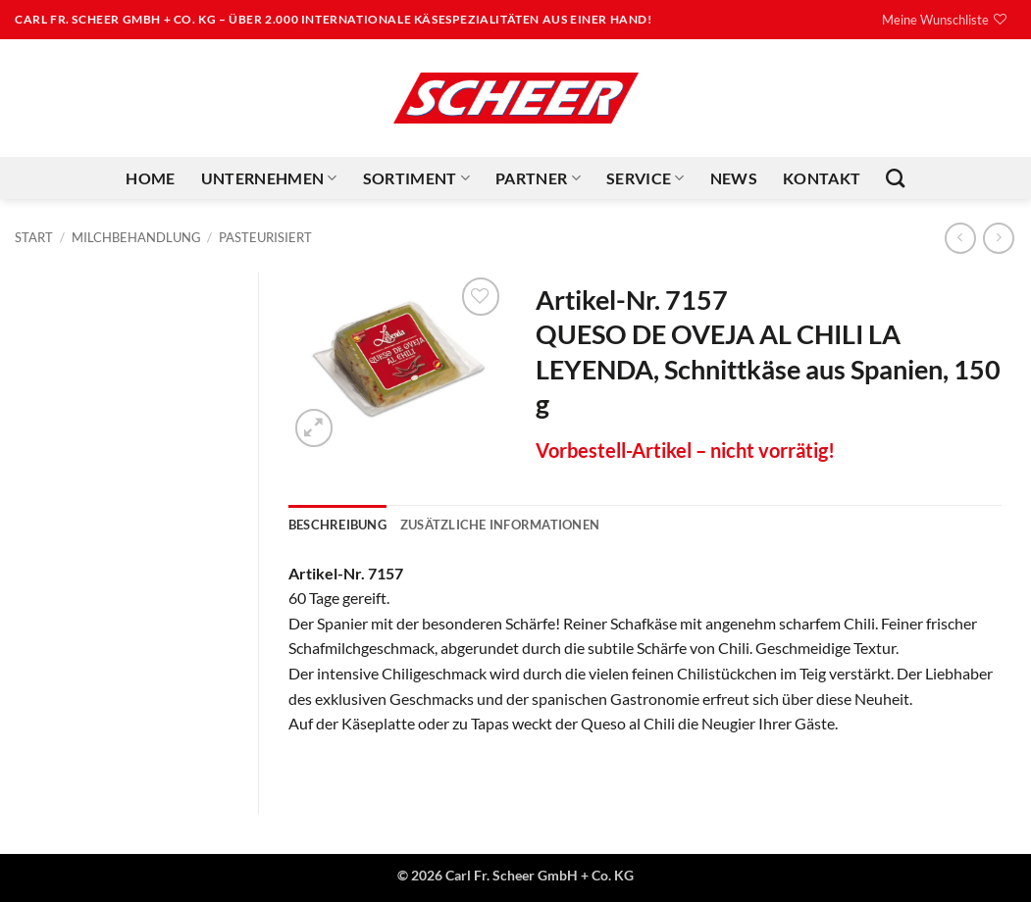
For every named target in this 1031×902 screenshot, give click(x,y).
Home (150, 178)
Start (34, 237)
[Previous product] (998, 238)
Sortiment (416, 178)
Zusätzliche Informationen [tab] (499, 524)
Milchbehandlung (136, 237)
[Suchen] (895, 178)
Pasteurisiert (265, 237)
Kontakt (821, 178)
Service (645, 178)
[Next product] (960, 238)
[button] (314, 428)
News (733, 178)
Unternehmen (269, 178)
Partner (538, 178)
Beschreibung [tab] (337, 524)
